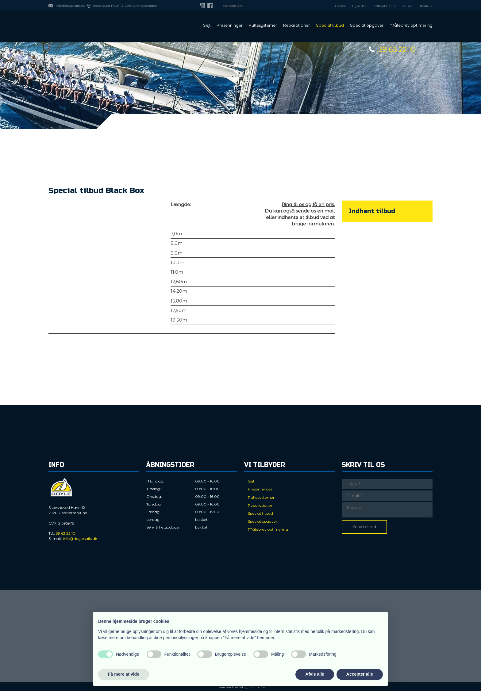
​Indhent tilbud (372, 211)
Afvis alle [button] (314, 674)
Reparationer (296, 25)
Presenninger (230, 25)
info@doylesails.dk (70, 6)
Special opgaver (366, 25)
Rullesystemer (263, 25)
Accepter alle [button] (359, 674)
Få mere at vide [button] (123, 674)
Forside (340, 6)
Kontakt (426, 6)
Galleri (407, 6)
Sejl (206, 25)
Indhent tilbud (384, 6)
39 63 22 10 (397, 49)
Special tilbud (330, 25)
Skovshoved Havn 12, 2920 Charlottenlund (124, 6)
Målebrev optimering (411, 25)
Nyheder (359, 6)
